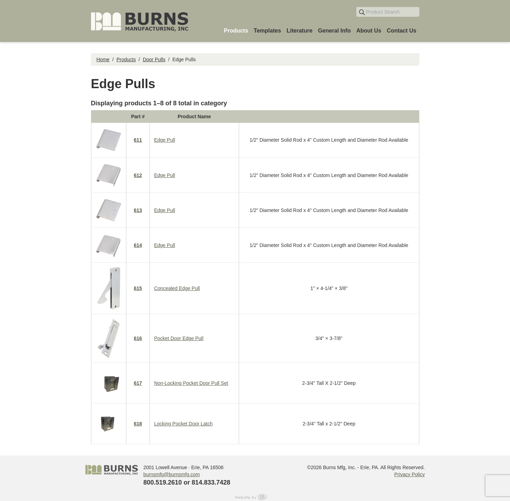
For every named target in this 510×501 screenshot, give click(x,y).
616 (138, 338)
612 (138, 175)
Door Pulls (154, 59)
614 (138, 245)
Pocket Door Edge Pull (178, 338)
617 (138, 383)
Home (103, 59)
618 (138, 423)
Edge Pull (164, 140)
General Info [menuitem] (334, 31)
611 (138, 140)
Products (126, 59)
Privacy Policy (409, 474)
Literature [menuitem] (300, 31)
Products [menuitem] (236, 31)
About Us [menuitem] (368, 31)
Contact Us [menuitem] (401, 31)
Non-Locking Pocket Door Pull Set (191, 383)
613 (138, 210)
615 (138, 288)
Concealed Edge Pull (177, 288)
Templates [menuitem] (267, 31)
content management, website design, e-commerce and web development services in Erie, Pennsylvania (255, 497)
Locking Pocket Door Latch (183, 423)
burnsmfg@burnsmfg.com (172, 474)
